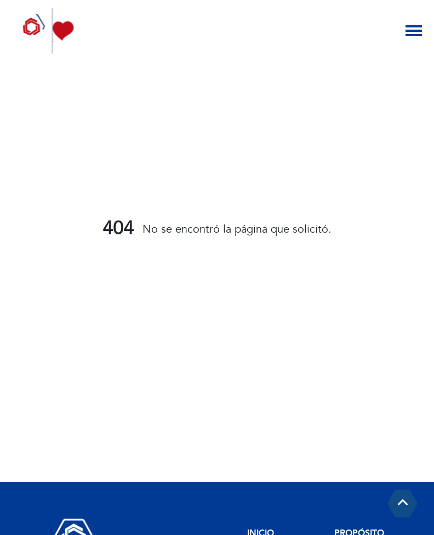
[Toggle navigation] (413, 30)
